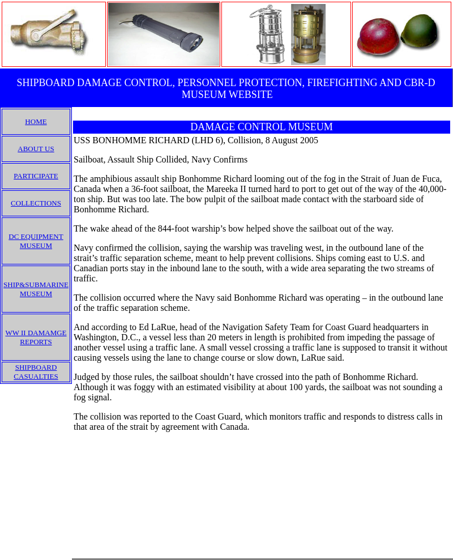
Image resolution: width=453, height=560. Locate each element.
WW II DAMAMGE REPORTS (35, 337)
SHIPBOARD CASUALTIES (36, 372)
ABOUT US (36, 148)
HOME (35, 121)
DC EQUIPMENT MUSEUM (35, 241)
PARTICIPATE (36, 176)
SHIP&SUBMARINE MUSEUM (36, 289)
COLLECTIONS (36, 203)
